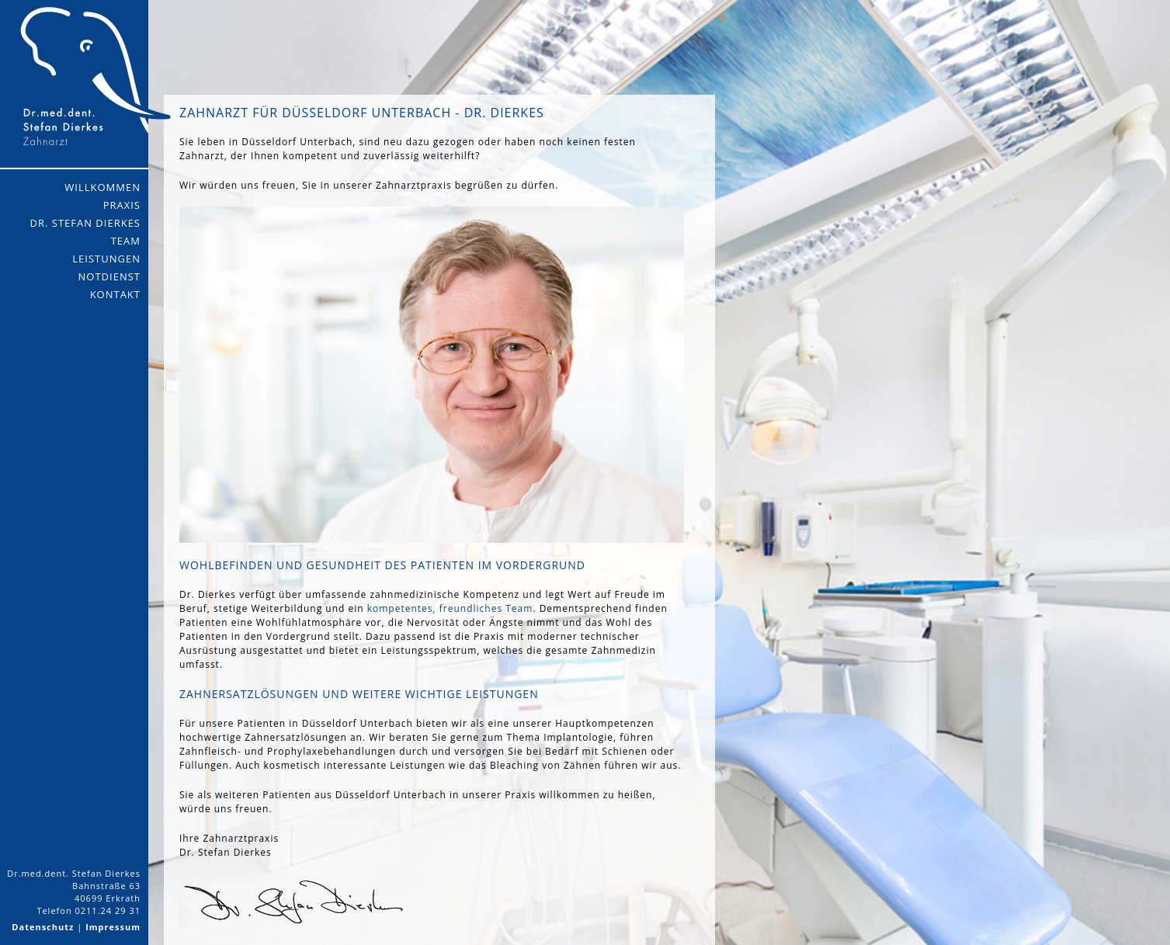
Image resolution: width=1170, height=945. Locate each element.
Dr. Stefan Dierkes (85, 223)
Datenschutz (43, 927)
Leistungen (106, 259)
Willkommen (102, 187)
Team (126, 241)
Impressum (113, 927)
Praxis (122, 205)
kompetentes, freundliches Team (450, 608)
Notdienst (109, 276)
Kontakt (115, 294)
